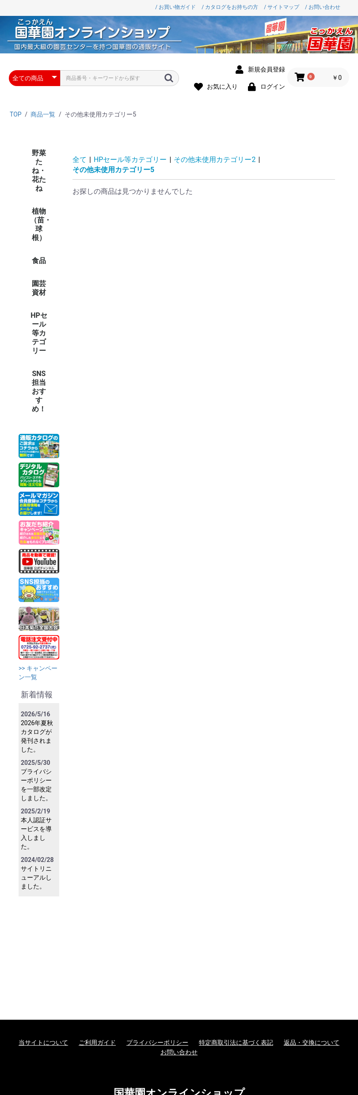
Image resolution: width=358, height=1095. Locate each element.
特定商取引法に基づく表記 (236, 1042)
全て (79, 159)
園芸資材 (39, 288)
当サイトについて (43, 1042)
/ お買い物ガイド (175, 7)
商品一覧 (42, 114)
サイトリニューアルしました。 (36, 877)
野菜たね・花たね (39, 170)
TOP (16, 114)
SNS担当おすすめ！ (39, 391)
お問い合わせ (179, 1052)
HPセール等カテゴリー (38, 333)
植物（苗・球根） (40, 224)
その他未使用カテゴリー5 (113, 170)
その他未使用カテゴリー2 (214, 159)
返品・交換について (311, 1042)
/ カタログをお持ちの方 (230, 7)
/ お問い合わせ (322, 7)
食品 (39, 260)
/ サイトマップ (281, 7)
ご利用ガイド (97, 1042)
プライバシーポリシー (157, 1042)
